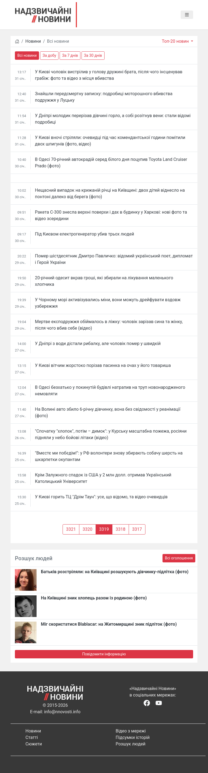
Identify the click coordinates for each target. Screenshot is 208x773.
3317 (137, 529)
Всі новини (27, 55)
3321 (71, 529)
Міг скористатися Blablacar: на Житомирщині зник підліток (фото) (109, 624)
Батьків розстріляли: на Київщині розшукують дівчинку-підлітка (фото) (114, 571)
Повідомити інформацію (104, 654)
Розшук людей (130, 744)
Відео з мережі (131, 731)
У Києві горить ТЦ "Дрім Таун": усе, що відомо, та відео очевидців (101, 496)
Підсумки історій (133, 737)
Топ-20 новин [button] (176, 41)
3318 (120, 529)
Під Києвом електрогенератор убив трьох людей (84, 234)
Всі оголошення (179, 558)
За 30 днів (93, 55)
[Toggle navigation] (187, 15)
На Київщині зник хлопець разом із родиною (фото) (94, 598)
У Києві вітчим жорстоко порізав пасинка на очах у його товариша (103, 365)
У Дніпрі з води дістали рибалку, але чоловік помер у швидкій (98, 343)
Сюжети (33, 744)
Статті (31, 737)
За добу (49, 55)
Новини (33, 41)
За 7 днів (70, 55)
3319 (104, 529)
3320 (87, 529)
